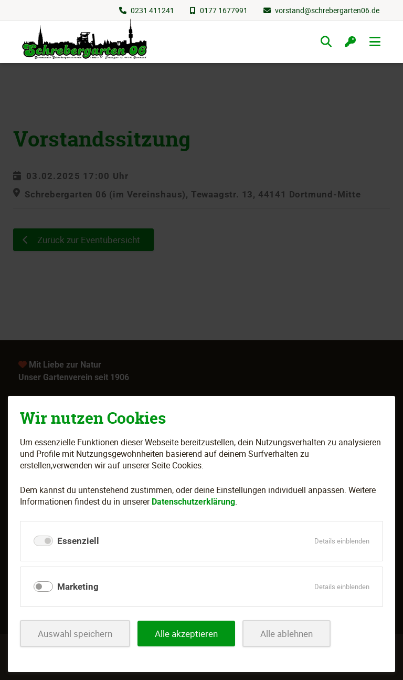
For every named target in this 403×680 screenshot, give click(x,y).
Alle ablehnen (286, 633)
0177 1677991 (224, 10)
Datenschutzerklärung (193, 502)
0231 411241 (152, 10)
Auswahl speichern (75, 633)
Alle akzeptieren (186, 633)
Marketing (78, 586)
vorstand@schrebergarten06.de (327, 10)
